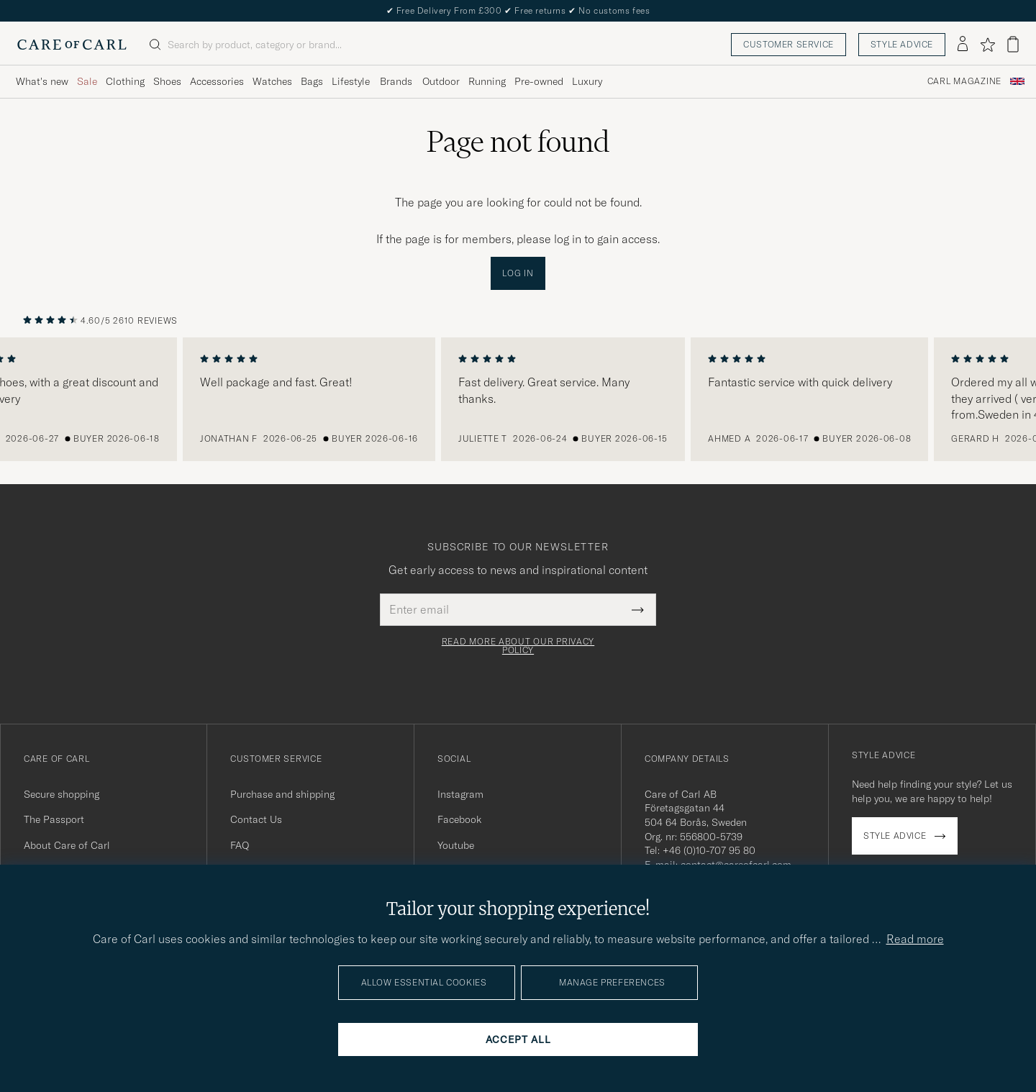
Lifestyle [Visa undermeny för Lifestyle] (351, 81)
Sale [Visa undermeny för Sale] (87, 81)
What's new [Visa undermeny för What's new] (42, 81)
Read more (915, 938)
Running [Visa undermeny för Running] (487, 81)
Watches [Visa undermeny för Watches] (272, 81)
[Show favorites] (987, 44)
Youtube (455, 845)
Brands (396, 81)
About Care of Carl (67, 845)
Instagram (460, 794)
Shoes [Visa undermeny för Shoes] (167, 81)
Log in (517, 273)
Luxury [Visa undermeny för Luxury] (587, 81)
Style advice (902, 44)
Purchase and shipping (282, 794)
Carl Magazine (964, 81)
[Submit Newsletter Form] (637, 609)
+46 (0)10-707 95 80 (709, 850)
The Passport (54, 819)
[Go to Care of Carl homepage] (72, 44)
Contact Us (256, 819)
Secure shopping (61, 794)
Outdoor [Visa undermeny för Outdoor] (441, 81)
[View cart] (1012, 44)
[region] (518, 399)
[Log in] (963, 44)
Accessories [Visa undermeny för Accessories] (217, 81)
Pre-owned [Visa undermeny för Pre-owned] (538, 81)
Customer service (788, 44)
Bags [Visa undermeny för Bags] (312, 81)
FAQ (239, 845)
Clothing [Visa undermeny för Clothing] (125, 81)
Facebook (459, 819)
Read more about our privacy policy (518, 646)
